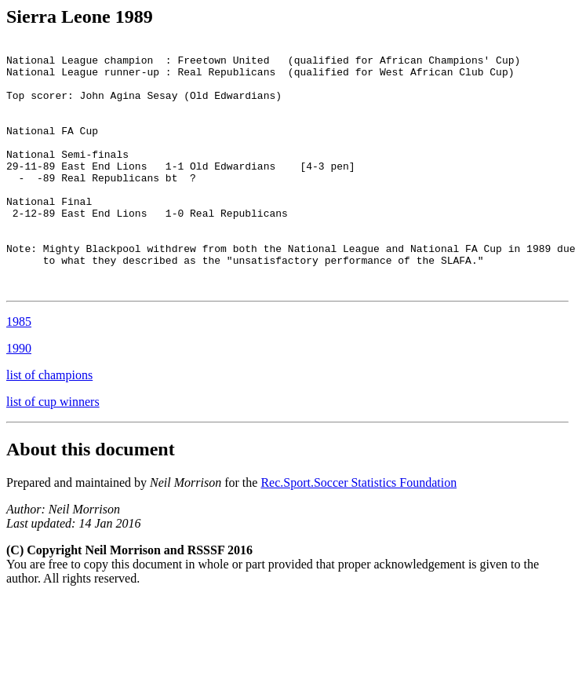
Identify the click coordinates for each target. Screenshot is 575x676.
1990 (18, 397)
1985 (18, 371)
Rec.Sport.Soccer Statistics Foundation (358, 532)
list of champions (49, 424)
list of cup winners (53, 451)
